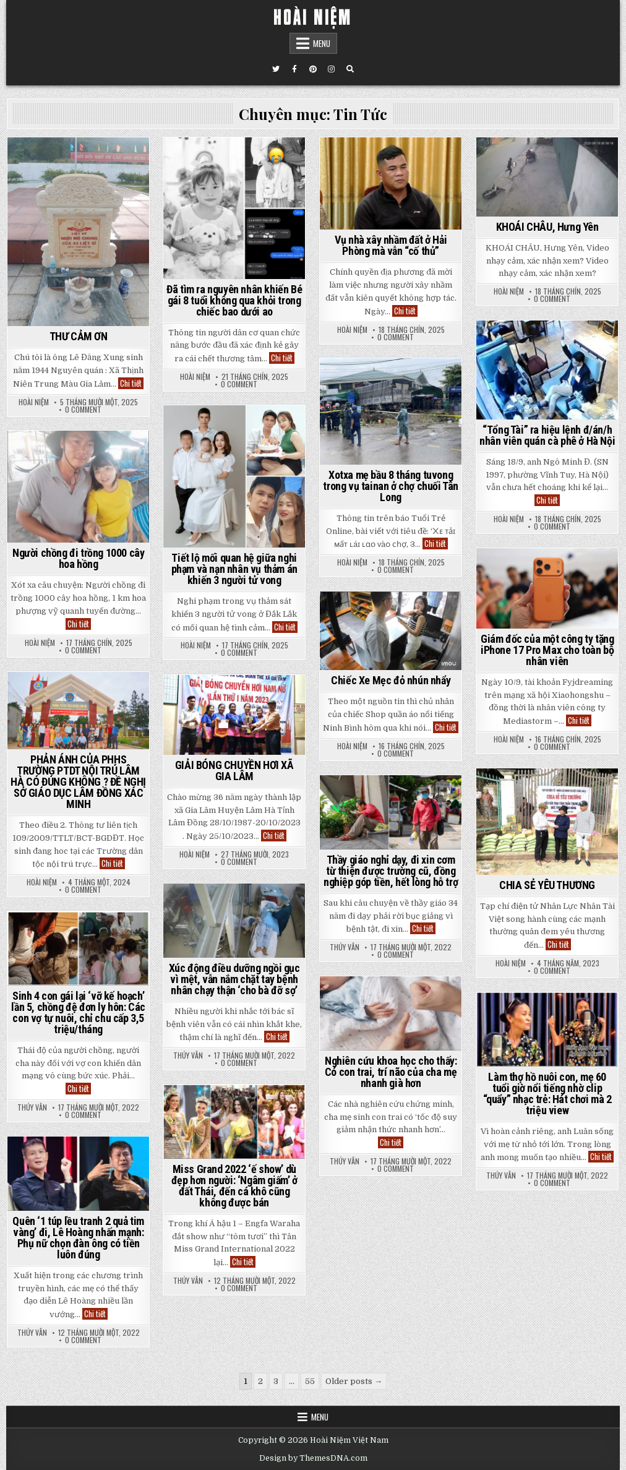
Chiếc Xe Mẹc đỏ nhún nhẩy (390, 680)
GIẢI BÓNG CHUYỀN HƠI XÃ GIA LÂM (234, 771)
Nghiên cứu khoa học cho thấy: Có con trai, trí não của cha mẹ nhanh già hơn (391, 1072)
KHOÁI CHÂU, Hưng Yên (547, 226)
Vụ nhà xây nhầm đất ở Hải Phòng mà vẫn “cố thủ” (391, 245)
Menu (321, 43)
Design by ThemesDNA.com (313, 1458)
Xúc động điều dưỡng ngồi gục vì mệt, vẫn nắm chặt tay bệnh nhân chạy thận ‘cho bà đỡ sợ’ (234, 979)
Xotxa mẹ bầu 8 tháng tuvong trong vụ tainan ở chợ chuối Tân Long (390, 486)
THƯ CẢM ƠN (78, 336)
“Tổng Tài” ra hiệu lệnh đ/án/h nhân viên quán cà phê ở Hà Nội (547, 435)
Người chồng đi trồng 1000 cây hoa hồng (78, 558)
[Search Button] (350, 69)
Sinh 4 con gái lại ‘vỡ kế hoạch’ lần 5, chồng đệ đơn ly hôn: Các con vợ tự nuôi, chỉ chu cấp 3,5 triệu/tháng (78, 1012)
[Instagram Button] (332, 69)
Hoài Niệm (34, 402)
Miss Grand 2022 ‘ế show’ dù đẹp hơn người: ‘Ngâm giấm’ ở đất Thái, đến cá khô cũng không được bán (234, 1186)
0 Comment (83, 409)
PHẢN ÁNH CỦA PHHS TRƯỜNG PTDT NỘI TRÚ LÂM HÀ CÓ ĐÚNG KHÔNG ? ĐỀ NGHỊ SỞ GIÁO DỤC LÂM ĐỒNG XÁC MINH (78, 781)
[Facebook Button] (294, 69)
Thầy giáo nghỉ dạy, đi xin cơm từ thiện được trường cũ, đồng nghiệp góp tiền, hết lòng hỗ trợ (391, 870)
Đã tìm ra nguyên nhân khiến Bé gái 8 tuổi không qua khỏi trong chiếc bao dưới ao (234, 300)
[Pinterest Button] (313, 69)
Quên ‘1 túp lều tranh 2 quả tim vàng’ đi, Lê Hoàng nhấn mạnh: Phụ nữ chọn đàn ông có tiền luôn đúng (78, 1237)
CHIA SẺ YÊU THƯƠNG (547, 885)
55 (310, 1381)
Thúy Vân (344, 947)
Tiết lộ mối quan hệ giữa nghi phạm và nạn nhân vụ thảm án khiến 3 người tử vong (234, 569)
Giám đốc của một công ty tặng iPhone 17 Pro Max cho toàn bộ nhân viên (547, 650)
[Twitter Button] (276, 69)
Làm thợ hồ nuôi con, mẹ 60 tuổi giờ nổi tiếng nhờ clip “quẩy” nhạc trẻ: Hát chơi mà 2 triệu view (547, 1093)
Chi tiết (132, 383)
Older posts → (353, 1381)
